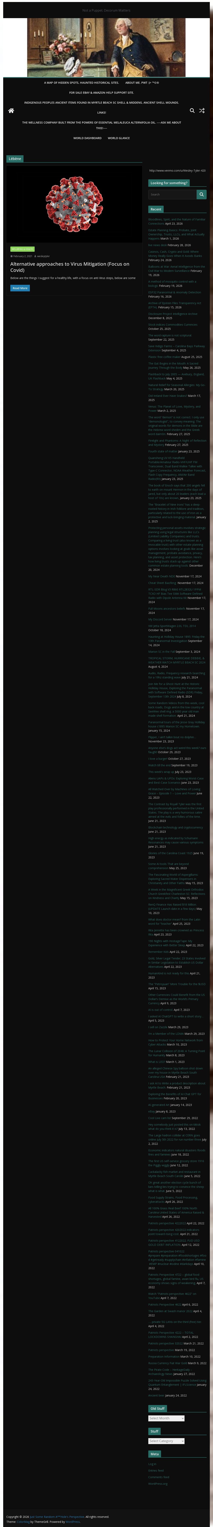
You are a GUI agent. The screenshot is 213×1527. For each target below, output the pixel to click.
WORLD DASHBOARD (87, 138)
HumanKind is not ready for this (168, 973)
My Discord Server (160, 619)
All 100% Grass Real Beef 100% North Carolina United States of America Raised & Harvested (176, 1212)
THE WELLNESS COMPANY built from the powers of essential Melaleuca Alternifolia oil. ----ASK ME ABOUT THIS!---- (101, 125)
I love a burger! (157, 759)
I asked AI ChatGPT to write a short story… (175, 1016)
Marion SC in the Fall (161, 651)
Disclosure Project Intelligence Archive (172, 314)
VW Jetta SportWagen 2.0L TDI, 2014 (172, 626)
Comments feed (158, 1477)
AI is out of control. (160, 1010)
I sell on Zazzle (157, 1027)
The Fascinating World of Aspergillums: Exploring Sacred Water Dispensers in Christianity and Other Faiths (173, 879)
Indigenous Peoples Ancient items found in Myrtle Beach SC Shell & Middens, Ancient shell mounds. (101, 102)
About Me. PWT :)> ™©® (142, 83)
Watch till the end (159, 765)
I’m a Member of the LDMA (166, 1034)
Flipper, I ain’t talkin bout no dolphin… (172, 737)
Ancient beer (156, 1395)
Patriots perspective (161, 1350)
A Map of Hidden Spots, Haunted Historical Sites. (81, 83)
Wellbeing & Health (22, 249)
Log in (152, 1464)
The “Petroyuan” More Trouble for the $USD (177, 984)
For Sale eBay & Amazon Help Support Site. (101, 92)
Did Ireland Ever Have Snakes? (167, 396)
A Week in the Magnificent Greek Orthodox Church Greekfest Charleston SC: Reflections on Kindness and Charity (176, 894)
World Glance (119, 138)
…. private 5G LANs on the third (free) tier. (175, 1322)
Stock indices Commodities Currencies (172, 324)
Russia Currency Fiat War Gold (167, 1363)
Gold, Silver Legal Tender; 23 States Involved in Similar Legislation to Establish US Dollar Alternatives (176, 962)
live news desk (157, 245)
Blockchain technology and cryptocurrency (175, 827)
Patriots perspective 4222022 (167, 1223)
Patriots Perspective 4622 (164, 1304)
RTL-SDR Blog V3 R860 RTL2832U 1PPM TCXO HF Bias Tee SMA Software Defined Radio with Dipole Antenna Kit (175, 594)
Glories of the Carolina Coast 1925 (170, 853)
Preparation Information (164, 1356)
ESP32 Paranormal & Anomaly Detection (174, 292)
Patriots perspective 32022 (165, 1343)
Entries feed (156, 1470)
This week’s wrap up (161, 772)
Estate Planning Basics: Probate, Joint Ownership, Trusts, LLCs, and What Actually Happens (176, 234)
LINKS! (101, 112)
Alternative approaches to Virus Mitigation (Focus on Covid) (69, 266)
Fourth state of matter (162, 451)
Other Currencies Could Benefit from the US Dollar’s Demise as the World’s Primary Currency (176, 999)
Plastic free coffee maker (164, 357)
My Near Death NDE (161, 576)
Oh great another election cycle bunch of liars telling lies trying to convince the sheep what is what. (176, 1187)
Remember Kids (158, 952)
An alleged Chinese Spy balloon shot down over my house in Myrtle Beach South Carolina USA (175, 1072)
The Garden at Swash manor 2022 (170, 1311)
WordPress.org (157, 1484)
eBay (151, 1111)
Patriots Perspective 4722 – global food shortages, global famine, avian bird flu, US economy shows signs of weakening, (175, 1279)
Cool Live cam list (159, 1118)
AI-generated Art (159, 1105)
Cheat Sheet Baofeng (162, 583)
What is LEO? (156, 1062)
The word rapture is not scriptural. (170, 335)
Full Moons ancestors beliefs (166, 608)
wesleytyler (43, 256)
